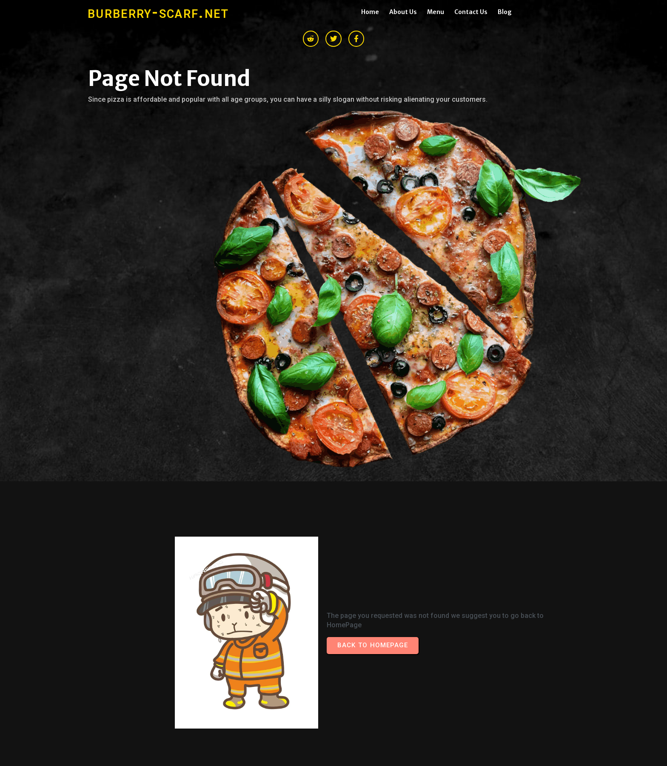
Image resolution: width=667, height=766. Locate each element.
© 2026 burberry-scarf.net (132, 648)
